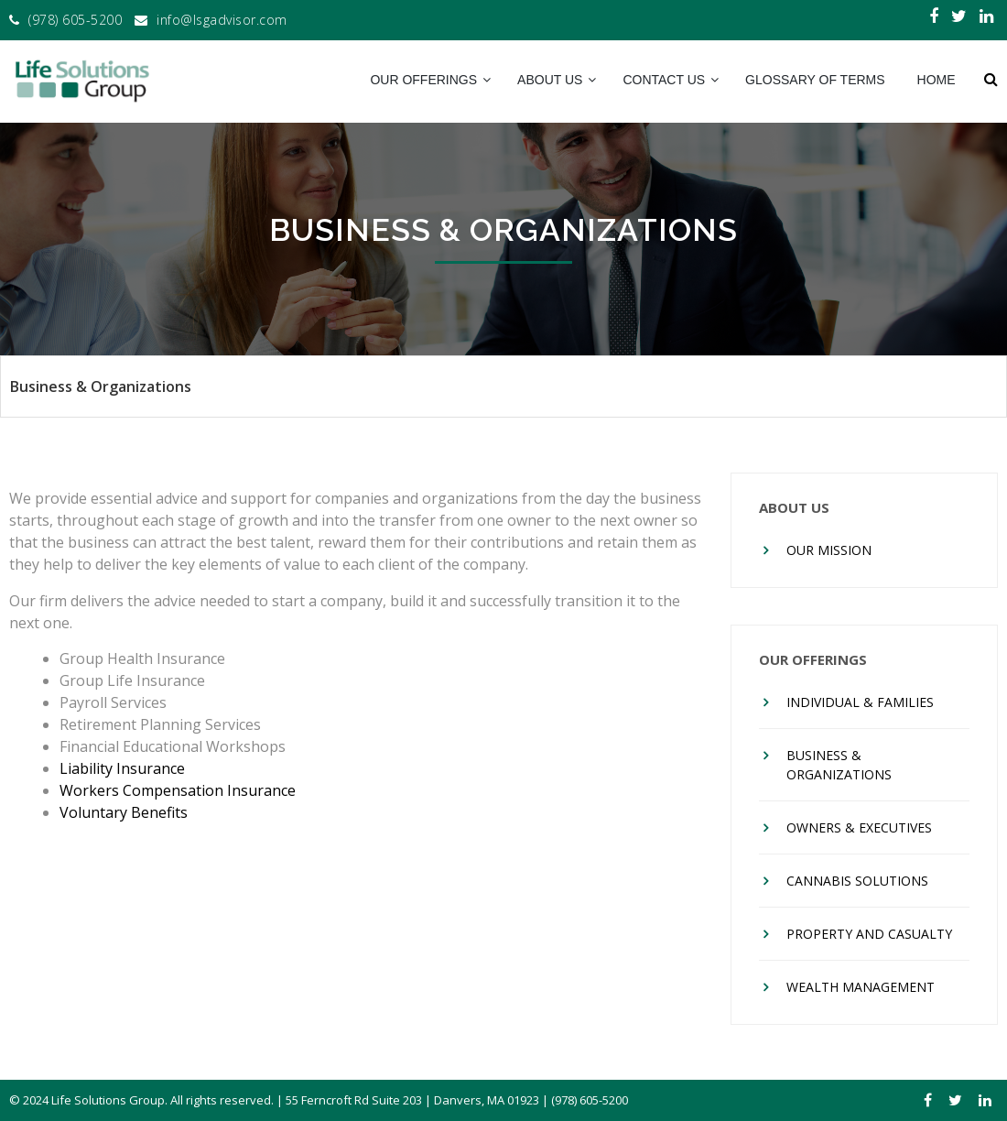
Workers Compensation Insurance (178, 790)
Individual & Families (860, 702)
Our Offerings (423, 79)
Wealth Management (860, 987)
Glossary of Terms (815, 79)
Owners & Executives (859, 827)
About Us (549, 79)
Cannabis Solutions (857, 880)
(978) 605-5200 (75, 19)
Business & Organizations (839, 764)
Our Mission (829, 550)
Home (936, 79)
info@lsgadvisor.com (222, 19)
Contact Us (664, 79)
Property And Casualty (869, 933)
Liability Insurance (122, 768)
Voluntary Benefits (124, 812)
